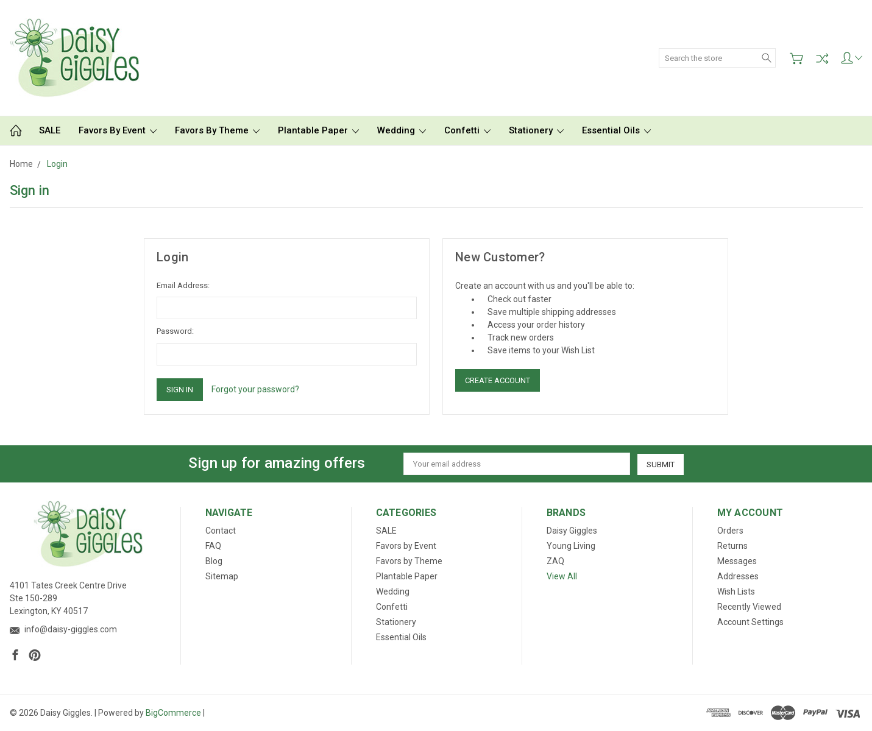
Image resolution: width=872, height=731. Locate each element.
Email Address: (183, 285)
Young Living (571, 546)
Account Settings (750, 622)
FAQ (213, 546)
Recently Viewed (749, 607)
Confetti (467, 130)
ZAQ (555, 561)
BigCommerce (173, 713)
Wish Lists (736, 591)
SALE (49, 130)
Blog (213, 561)
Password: (175, 331)
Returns (732, 546)
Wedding (401, 130)
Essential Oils (616, 130)
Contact (220, 530)
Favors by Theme (217, 130)
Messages (737, 561)
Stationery (536, 130)
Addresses (738, 576)
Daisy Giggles (572, 530)
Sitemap (221, 576)
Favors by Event (118, 130)
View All (562, 576)
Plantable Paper (318, 130)
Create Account (497, 380)
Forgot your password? (255, 389)
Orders (730, 530)
